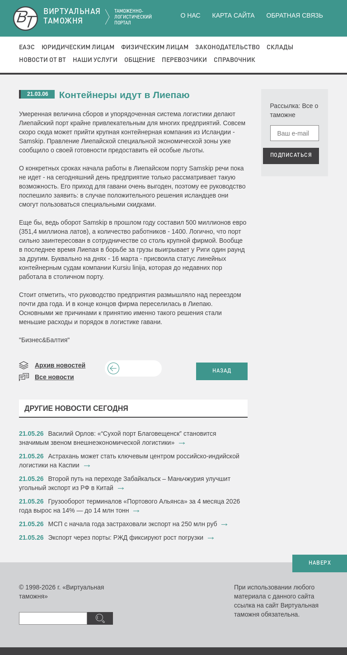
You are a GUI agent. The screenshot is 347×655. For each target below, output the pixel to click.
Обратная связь (295, 15)
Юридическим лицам (78, 47)
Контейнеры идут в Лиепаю (124, 95)
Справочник (234, 60)
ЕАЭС (27, 47)
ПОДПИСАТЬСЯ (291, 155)
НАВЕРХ (320, 563)
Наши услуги (95, 60)
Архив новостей (60, 365)
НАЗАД (221, 371)
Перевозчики (184, 60)
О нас (191, 15)
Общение (139, 60)
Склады (280, 47)
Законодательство (227, 47)
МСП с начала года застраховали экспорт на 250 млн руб (132, 524)
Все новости (54, 377)
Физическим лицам (154, 47)
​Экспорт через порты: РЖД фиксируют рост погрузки (126, 537)
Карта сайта (233, 15)
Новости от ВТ (42, 60)
